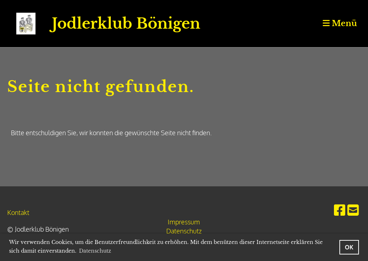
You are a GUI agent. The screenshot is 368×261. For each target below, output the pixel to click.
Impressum (184, 222)
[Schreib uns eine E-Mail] (353, 210)
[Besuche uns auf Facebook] (340, 210)
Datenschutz (184, 231)
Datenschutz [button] (95, 251)
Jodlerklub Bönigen (126, 23)
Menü (340, 23)
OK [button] (349, 247)
